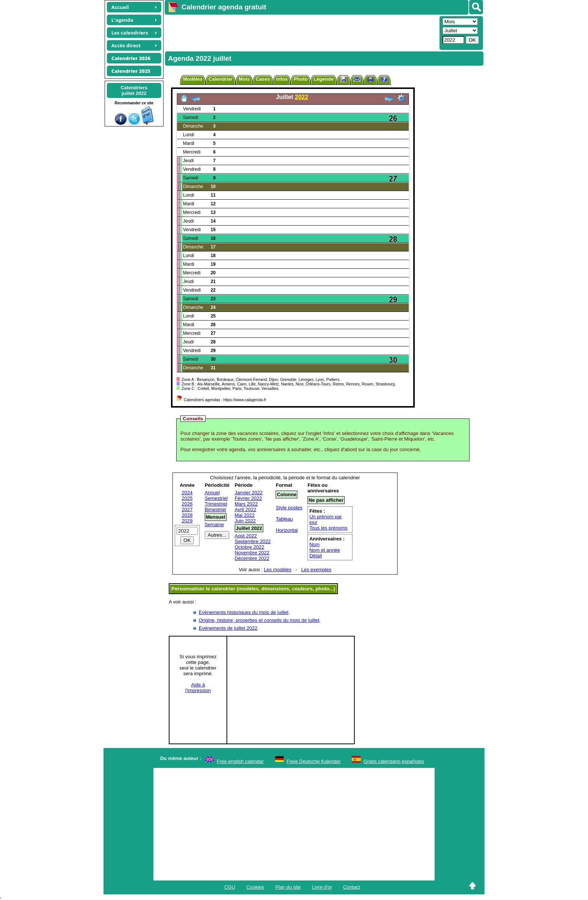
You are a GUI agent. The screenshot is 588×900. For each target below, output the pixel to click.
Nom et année (324, 550)
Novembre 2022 (252, 552)
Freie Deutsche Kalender (314, 761)
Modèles (192, 79)
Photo (301, 79)
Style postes (289, 507)
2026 (187, 504)
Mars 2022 (246, 504)
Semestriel (216, 498)
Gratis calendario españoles (394, 761)
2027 (187, 509)
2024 (187, 492)
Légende (323, 79)
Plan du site (288, 887)
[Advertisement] (301, 32)
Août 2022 (246, 536)
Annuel (212, 492)
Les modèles (278, 569)
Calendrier (220, 79)
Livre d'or (322, 887)
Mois (244, 79)
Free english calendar (240, 761)
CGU (229, 887)
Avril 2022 (245, 509)
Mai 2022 (245, 515)
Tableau (284, 519)
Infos (282, 79)
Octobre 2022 (249, 547)
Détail (315, 555)
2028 (187, 515)
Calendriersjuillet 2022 (134, 90)
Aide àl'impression (198, 687)
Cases (263, 79)
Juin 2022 (245, 521)
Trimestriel (216, 504)
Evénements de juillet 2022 (228, 628)
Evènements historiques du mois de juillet (243, 612)
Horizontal (287, 530)
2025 (187, 498)
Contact (351, 887)
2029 (187, 521)
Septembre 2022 (253, 541)
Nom (314, 544)
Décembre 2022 (252, 558)
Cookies (255, 887)
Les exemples (316, 569)
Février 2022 (248, 498)
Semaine (214, 524)
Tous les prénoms (328, 528)
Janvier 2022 (248, 492)
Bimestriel (215, 509)
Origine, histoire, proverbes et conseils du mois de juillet (259, 620)
